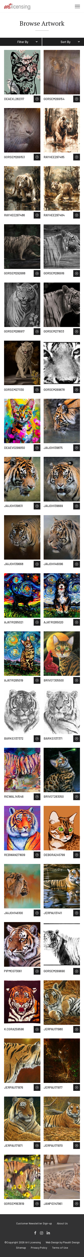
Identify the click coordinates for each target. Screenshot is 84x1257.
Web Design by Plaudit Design (63, 1242)
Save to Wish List (37, 99)
